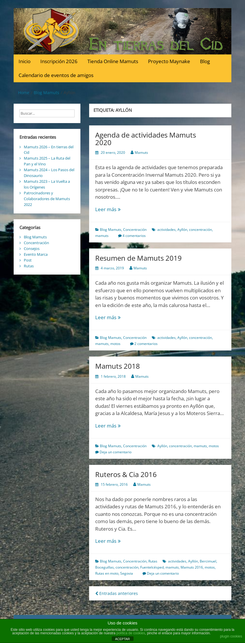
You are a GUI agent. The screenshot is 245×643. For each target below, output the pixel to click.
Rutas (152, 561)
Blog (205, 61)
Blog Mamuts (110, 229)
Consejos (31, 248)
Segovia (126, 573)
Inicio (24, 61)
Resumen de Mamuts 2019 (138, 258)
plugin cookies (231, 636)
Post (28, 260)
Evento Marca (36, 254)
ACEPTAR (122, 639)
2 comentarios (146, 343)
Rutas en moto (106, 573)
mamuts (102, 235)
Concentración (135, 229)
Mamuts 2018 (117, 366)
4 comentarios (134, 235)
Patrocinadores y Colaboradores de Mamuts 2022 (47, 198)
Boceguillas (104, 567)
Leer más (118, 209)
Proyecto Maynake (169, 61)
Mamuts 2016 (192, 567)
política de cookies (130, 633)
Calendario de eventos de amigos (56, 75)
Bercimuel (208, 561)
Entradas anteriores (116, 593)
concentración (200, 229)
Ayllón (182, 229)
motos (115, 343)
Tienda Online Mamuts (112, 61)
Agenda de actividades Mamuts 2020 (145, 138)
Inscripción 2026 (59, 61)
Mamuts (141, 152)
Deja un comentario (115, 452)
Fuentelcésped (152, 567)
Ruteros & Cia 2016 (126, 474)
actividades (166, 229)
